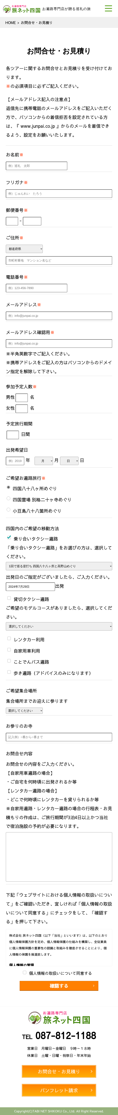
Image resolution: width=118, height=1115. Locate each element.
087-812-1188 (65, 1035)
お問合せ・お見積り (59, 1071)
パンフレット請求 (59, 1090)
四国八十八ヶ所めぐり (35, 488)
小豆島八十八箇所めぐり (37, 511)
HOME (10, 22)
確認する (59, 985)
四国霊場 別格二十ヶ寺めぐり (42, 499)
